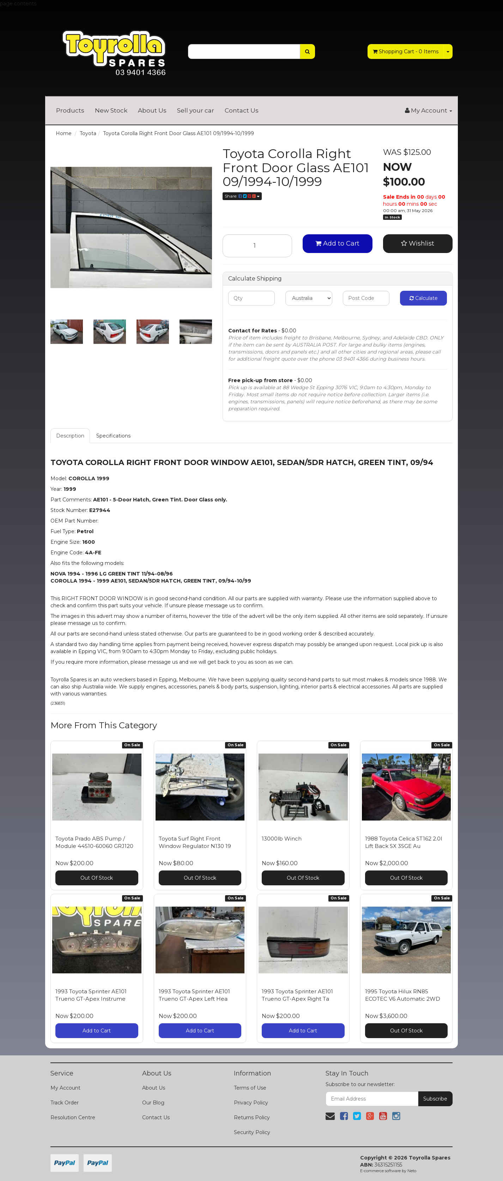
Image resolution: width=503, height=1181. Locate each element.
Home (64, 133)
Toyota (88, 133)
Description (70, 436)
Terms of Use (250, 1088)
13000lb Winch (282, 838)
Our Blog (153, 1102)
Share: (242, 196)
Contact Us (242, 110)
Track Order (64, 1102)
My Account (65, 1088)
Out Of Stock (96, 878)
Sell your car (195, 110)
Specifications (113, 436)
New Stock (111, 110)
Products (70, 110)
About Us (152, 110)
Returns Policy (252, 1117)
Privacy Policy (251, 1102)
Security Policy (252, 1132)
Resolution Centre (72, 1117)
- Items (405, 51)
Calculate (424, 298)
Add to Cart (337, 243)
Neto (411, 1170)
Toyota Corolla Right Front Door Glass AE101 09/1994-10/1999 (178, 133)
